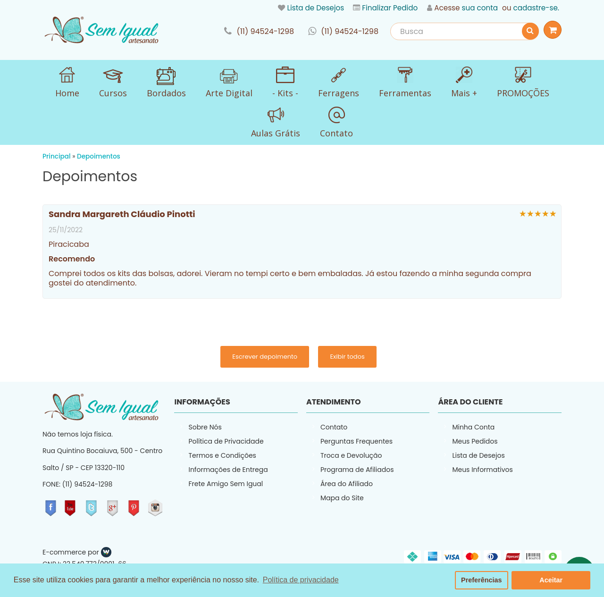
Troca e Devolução (351, 455)
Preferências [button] (481, 580)
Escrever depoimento (264, 356)
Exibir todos (347, 356)
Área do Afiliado (346, 483)
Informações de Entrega (228, 469)
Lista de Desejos (315, 8)
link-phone (259, 31)
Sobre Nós (204, 427)
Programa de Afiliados (357, 469)
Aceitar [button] (550, 580)
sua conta (480, 8)
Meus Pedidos (474, 441)
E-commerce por (70, 552)
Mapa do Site (342, 498)
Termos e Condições (222, 455)
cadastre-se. (536, 8)
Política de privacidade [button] (301, 580)
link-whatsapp (343, 31)
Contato (333, 427)
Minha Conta (473, 427)
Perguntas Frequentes (356, 441)
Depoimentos (98, 156)
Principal (56, 156)
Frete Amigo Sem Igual (225, 483)
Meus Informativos (482, 469)
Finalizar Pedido (390, 8)
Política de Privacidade (225, 441)
